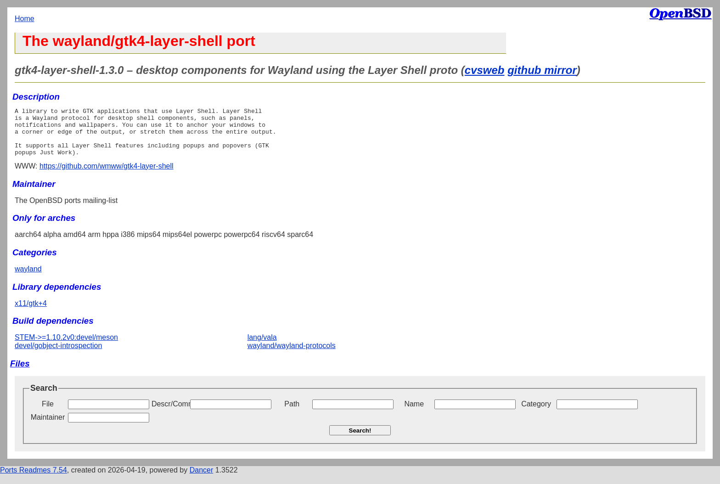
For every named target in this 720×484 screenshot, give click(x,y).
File (48, 413)
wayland (28, 278)
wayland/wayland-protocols (292, 355)
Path (291, 413)
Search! (360, 440)
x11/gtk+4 (31, 313)
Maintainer (48, 427)
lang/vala (262, 347)
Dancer (202, 480)
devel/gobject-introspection (58, 355)
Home (24, 19)
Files (20, 373)
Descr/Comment (170, 413)
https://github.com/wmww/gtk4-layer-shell (106, 176)
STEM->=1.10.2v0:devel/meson (66, 347)
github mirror (542, 70)
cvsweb (485, 70)
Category (536, 413)
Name (414, 413)
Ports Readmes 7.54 (33, 480)
